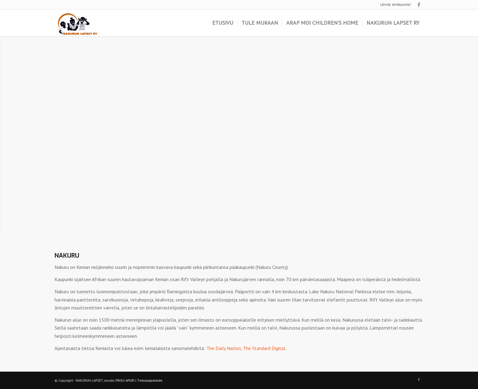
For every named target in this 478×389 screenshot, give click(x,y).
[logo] (77, 22)
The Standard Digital (264, 348)
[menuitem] (222, 22)
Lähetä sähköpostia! (395, 4)
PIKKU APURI (125, 380)
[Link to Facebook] (418, 4)
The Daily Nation (223, 348)
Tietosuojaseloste (149, 380)
